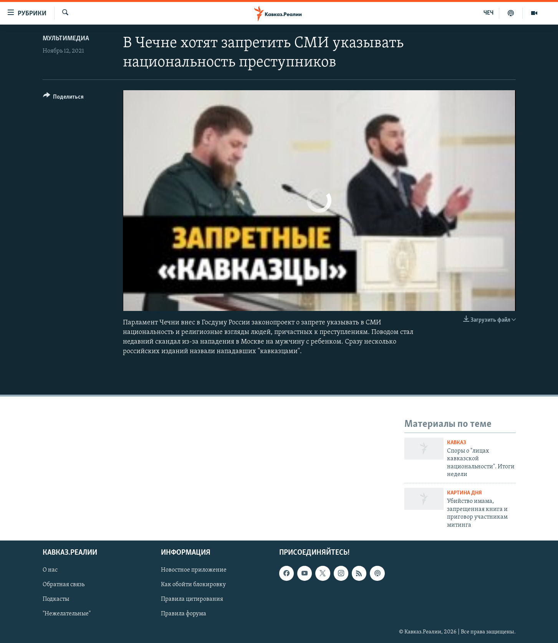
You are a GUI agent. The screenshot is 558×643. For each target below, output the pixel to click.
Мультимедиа (66, 38)
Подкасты (56, 599)
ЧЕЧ (488, 13)
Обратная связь (63, 585)
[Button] (63, 98)
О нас (50, 570)
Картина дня (464, 493)
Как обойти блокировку (193, 585)
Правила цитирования (192, 599)
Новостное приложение (194, 570)
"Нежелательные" (67, 614)
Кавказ (456, 443)
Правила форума (183, 614)
